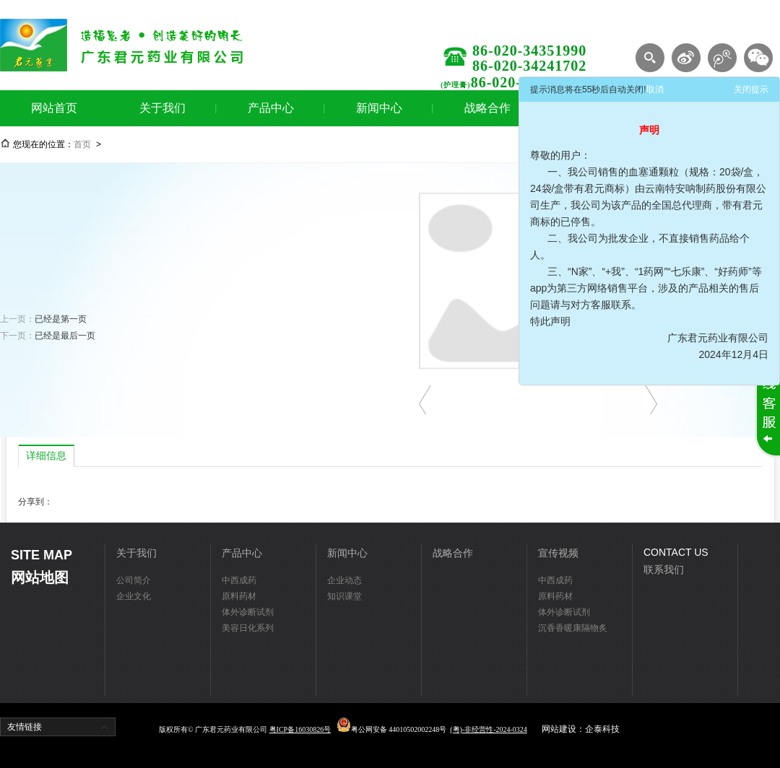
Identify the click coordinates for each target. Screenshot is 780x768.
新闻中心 (379, 108)
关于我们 (162, 108)
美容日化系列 (248, 628)
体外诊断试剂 (248, 612)
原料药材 (239, 596)
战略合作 (487, 108)
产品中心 (271, 108)
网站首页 (54, 108)
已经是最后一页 (65, 336)
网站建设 (559, 729)
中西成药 (239, 580)
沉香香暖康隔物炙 (572, 628)
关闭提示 (751, 89)
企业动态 (344, 580)
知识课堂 (344, 596)
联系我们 (664, 569)
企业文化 (133, 596)
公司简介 (133, 580)
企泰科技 (602, 729)
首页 (82, 144)
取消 (655, 89)
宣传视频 (558, 553)
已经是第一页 (61, 319)
